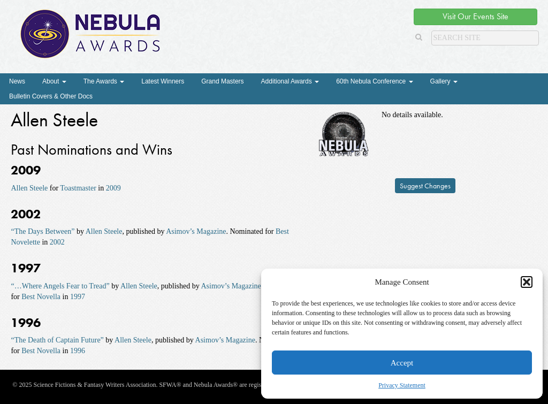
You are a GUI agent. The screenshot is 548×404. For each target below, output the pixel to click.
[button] (526, 282)
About (54, 81)
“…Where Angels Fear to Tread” (60, 286)
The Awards (103, 81)
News (17, 81)
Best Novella (40, 297)
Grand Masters (222, 81)
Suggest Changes (425, 185)
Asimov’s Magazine (196, 231)
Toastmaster (78, 188)
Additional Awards (290, 81)
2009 (113, 188)
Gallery (444, 81)
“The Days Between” (42, 231)
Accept (402, 363)
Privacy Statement (401, 385)
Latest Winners (162, 81)
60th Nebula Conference (374, 81)
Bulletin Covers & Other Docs (51, 96)
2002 (57, 242)
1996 (77, 351)
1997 (77, 297)
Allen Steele (29, 188)
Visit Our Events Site (475, 16)
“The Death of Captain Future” (57, 340)
